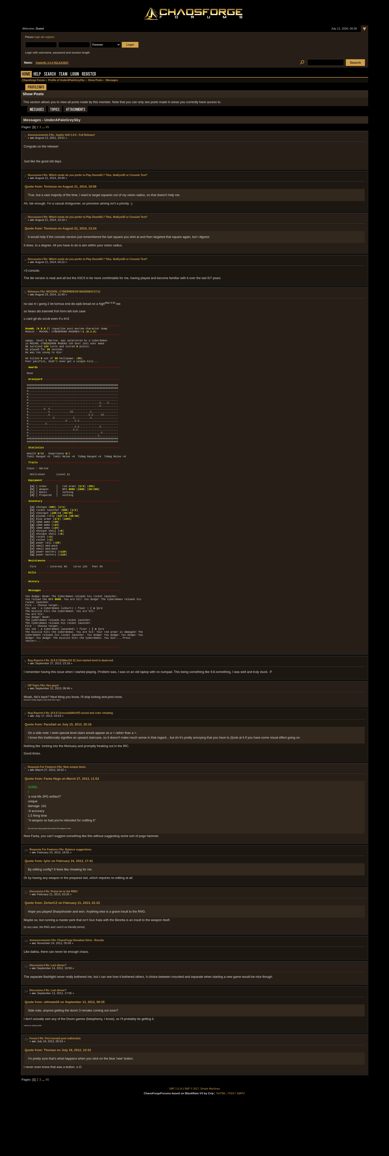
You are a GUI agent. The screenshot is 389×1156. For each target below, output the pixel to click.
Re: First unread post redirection (60, 1092)
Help (37, 74)
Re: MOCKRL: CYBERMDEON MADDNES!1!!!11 (70, 291)
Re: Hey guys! (50, 739)
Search (50, 74)
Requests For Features (42, 820)
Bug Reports (36, 714)
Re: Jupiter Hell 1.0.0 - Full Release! (73, 134)
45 (47, 127)
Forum (34, 1092)
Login (74, 74)
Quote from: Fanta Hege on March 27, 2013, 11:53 (62, 833)
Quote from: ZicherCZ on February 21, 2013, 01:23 (62, 957)
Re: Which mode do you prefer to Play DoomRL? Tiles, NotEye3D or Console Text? (95, 174)
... (43, 127)
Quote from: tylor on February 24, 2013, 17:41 (59, 915)
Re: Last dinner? (56, 1019)
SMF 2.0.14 (176, 1142)
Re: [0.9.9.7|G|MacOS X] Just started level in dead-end (79, 714)
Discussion (35, 174)
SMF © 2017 (192, 1142)
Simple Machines (210, 1142)
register (49, 36)
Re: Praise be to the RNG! (62, 945)
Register (89, 74)
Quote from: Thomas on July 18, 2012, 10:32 (58, 1104)
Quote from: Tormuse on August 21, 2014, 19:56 (60, 186)
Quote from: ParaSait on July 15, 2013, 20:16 (58, 778)
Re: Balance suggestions (76, 903)
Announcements (38, 134)
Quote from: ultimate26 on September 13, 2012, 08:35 (64, 1056)
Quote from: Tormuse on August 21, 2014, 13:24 (60, 228)
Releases (33, 291)
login (37, 36)
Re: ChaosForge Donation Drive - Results (78, 994)
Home (26, 74)
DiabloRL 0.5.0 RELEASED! (52, 62)
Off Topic (33, 739)
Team (63, 74)
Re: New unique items (72, 820)
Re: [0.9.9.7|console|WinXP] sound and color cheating (79, 766)
